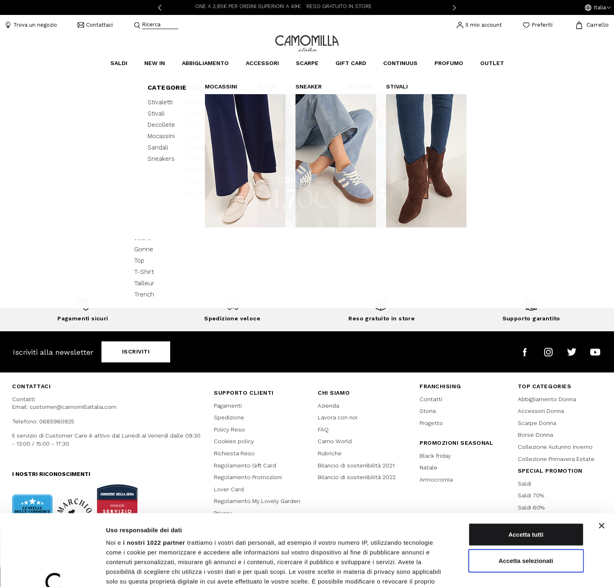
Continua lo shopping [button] (307, 208)
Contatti (431, 399)
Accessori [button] (262, 63)
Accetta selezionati (525, 496)
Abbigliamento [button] (205, 63)
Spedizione (229, 417)
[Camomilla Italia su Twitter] (572, 352)
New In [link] (154, 63)
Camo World (335, 441)
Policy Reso (229, 429)
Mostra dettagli (425, 571)
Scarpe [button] (307, 63)
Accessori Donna (541, 411)
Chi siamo (334, 392)
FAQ (323, 429)
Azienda (328, 405)
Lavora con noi (337, 417)
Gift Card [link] (350, 63)
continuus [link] (400, 63)
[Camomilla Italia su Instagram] (548, 352)
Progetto (431, 423)
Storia (428, 411)
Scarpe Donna (537, 423)
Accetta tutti (526, 470)
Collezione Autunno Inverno (555, 447)
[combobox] (160, 25)
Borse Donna (535, 434)
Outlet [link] (492, 63)
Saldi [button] (118, 63)
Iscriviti (136, 351)
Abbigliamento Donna (547, 399)
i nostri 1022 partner (154, 478)
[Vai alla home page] (307, 42)
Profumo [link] (449, 63)
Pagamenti (228, 405)
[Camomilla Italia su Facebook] (525, 352)
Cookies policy (234, 441)
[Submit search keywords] (137, 25)
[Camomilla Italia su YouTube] (595, 352)
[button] (598, 7)
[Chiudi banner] (601, 461)
